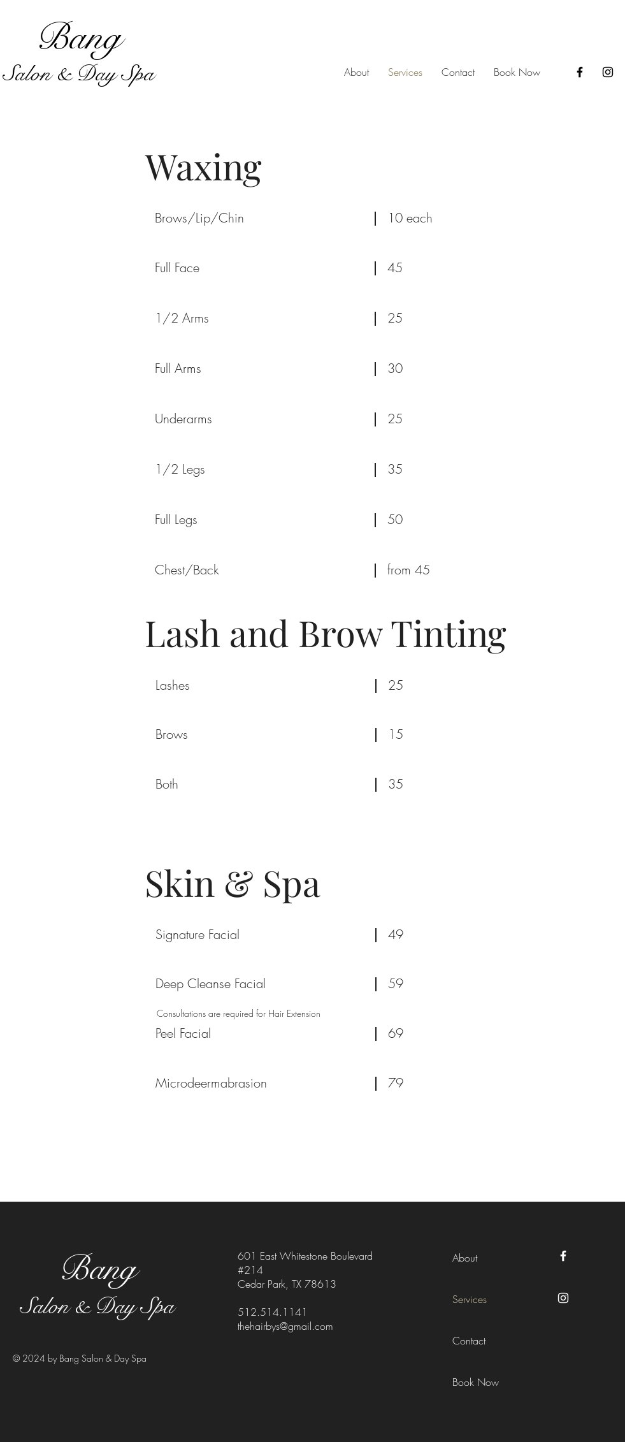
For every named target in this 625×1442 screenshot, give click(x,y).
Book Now (475, 1382)
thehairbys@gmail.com (285, 1326)
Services (469, 1299)
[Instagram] (608, 72)
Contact (468, 1341)
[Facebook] (580, 72)
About (464, 1258)
